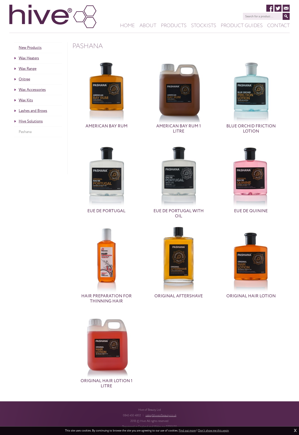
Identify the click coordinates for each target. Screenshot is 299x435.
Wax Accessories (32, 89)
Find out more (187, 431)
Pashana (25, 131)
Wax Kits (26, 100)
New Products (30, 47)
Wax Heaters (29, 58)
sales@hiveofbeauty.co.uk (161, 415)
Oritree (24, 79)
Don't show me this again (213, 431)
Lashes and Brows (33, 110)
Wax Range (27, 68)
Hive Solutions (31, 121)
